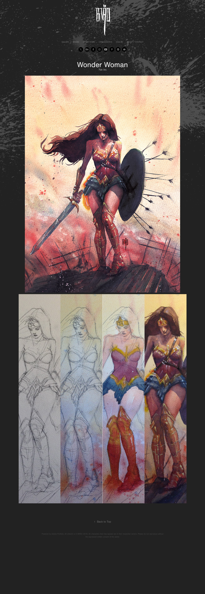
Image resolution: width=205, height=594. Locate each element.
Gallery (65, 42)
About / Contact (135, 42)
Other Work (89, 42)
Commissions (105, 42)
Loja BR (119, 42)
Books (76, 42)
